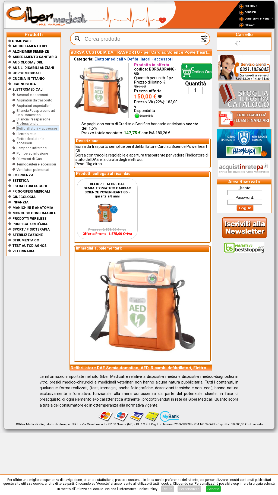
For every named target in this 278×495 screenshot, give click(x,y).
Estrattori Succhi (29, 186)
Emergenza (22, 175)
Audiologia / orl (27, 62)
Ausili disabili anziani (33, 68)
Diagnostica (24, 84)
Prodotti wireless (29, 218)
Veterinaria (23, 251)
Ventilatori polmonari (33, 170)
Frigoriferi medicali (31, 191)
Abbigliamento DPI (29, 46)
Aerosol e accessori (32, 95)
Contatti (250, 12)
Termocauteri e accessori (36, 164)
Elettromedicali (27, 89)
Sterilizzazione (27, 235)
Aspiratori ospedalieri (33, 106)
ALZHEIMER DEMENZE (30, 51)
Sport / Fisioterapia (31, 229)
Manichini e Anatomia (32, 208)
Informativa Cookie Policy (138, 489)
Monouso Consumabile (34, 213)
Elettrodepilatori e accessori (30, 141)
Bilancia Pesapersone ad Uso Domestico (36, 112)
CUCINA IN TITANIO (28, 78)
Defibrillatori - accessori (38, 128)
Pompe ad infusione (32, 153)
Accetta (213, 489)
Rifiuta (167, 489)
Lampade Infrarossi (32, 148)
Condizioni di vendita (259, 18)
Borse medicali (26, 73)
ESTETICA (20, 180)
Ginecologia (24, 197)
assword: (245, 197)
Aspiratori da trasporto (34, 100)
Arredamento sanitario (34, 57)
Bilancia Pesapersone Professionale (33, 121)
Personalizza (189, 489)
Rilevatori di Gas (29, 159)
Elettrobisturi (26, 134)
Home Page (19, 41)
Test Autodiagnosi (30, 246)
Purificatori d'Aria (30, 224)
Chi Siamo (251, 6)
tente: (245, 188)
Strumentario (25, 240)
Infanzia (20, 202)
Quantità (195, 84)
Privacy (250, 25)
